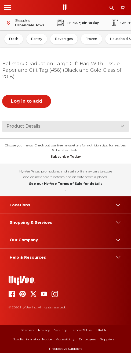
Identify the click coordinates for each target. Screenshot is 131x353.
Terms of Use (81, 330)
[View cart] (122, 7)
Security (60, 330)
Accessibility (65, 339)
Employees (87, 339)
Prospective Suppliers (65, 349)
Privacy (44, 330)
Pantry (36, 39)
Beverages (64, 39)
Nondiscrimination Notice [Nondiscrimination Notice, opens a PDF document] (32, 339)
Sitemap (27, 330)
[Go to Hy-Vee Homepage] (66, 7)
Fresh (13, 39)
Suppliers (107, 339)
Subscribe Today (65, 156)
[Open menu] (7, 7)
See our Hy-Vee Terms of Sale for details (65, 184)
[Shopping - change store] (24, 23)
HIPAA (101, 330)
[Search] (111, 7)
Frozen (91, 39)
